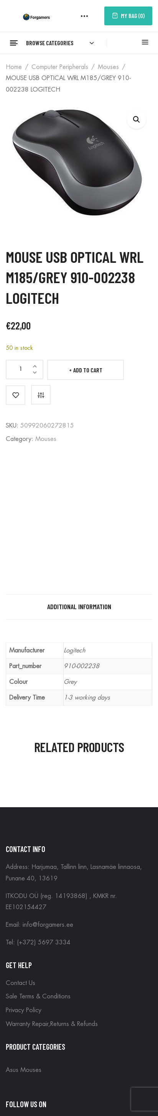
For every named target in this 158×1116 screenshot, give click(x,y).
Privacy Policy (23, 1010)
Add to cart (87, 370)
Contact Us (20, 983)
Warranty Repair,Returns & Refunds (52, 1024)
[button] (136, 119)
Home (14, 67)
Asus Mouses (23, 1070)
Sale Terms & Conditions (38, 996)
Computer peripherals (59, 67)
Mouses (108, 67)
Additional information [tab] (79, 606)
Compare (41, 395)
